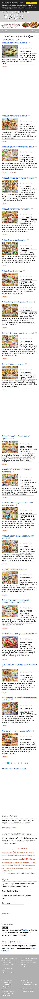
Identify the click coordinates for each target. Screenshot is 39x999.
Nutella (27, 859)
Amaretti (4, 849)
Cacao (33, 849)
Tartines (30, 868)
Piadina (3, 865)
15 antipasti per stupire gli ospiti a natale (18, 664)
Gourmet (13, 172)
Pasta (30, 862)
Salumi (33, 865)
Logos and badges (8, 991)
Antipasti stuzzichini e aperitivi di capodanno (15, 437)
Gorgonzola (20, 855)
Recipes (4, 30)
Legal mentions (7, 968)
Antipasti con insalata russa (13, 569)
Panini (20, 862)
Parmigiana (25, 862)
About (24, 964)
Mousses (9, 859)
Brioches (28, 849)
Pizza (7, 865)
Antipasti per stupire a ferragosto (16, 209)
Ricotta (21, 865)
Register (25, 930)
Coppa (10, 852)
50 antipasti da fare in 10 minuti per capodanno (16, 470)
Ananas (8, 849)
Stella (17, 868)
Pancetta (6, 862)
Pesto (33, 862)
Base (16, 849)
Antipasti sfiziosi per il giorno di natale (18, 178)
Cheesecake (5, 852)
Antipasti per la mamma (12, 271)
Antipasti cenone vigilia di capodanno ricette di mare (17, 504)
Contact (24, 966)
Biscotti (21, 848)
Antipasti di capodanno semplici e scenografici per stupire (16, 601)
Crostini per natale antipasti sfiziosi (16, 731)
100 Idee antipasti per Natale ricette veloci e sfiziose (19, 699)
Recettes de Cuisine (28, 991)
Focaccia (4, 855)
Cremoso (22, 852)
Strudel (26, 868)
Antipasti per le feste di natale (14, 43)
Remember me (8, 924)
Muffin (20, 859)
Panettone (16, 862)
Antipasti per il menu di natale (14, 116)
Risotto (26, 865)
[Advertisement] (19, 92)
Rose (29, 865)
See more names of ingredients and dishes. (20, 873)
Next (26, 763)
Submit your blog (8, 982)
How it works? (7, 984)
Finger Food (31, 852)
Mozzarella (15, 859)
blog (4, 971)
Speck (14, 868)
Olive (33, 859)
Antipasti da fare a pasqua (12, 364)
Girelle (15, 855)
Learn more (27, 8)
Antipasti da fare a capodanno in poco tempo (18, 537)
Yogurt (10, 870)
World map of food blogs (29, 984)
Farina (26, 852)
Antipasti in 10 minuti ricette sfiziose (17, 302)
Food (8, 855)
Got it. (31, 3)
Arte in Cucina (27, 48)
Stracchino (21, 868)
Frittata (11, 855)
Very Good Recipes (7, 958)
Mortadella (4, 859)
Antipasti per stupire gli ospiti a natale (17, 633)
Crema (16, 852)
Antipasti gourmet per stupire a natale (18, 147)
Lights (24, 855)
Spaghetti (9, 868)
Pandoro (11, 862)
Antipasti (4, 66)
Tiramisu (5, 870)
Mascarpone (31, 855)
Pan (3, 862)
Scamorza (4, 868)
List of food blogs (27, 982)
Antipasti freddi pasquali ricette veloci (17, 333)
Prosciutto (13, 866)
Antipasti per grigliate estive (13, 240)
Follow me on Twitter (9, 973)
